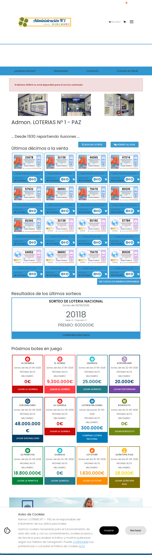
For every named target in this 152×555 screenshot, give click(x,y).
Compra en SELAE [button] (127, 71)
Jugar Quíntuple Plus (124, 482)
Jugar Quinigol (92, 389)
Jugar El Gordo (60, 389)
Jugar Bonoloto (124, 431)
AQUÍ (82, 546)
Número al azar (124, 144)
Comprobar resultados (76, 335)
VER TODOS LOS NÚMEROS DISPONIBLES (119, 281)
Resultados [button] (61, 71)
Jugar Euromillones (27, 438)
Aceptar (109, 530)
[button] (19, 108)
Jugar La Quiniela (28, 389)
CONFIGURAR (81, 542)
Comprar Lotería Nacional (92, 437)
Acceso (115, 21)
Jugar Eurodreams (124, 389)
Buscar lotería (92, 144)
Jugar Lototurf (92, 480)
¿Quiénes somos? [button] (25, 71)
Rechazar (135, 530)
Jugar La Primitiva (27, 480)
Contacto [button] (93, 71)
